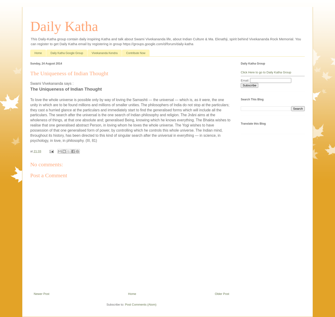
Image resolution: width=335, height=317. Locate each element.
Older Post (222, 294)
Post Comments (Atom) (140, 304)
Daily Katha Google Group (66, 53)
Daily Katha (64, 26)
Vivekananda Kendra (104, 53)
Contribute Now (135, 53)
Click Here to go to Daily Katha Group (266, 72)
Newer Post (41, 294)
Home (38, 53)
